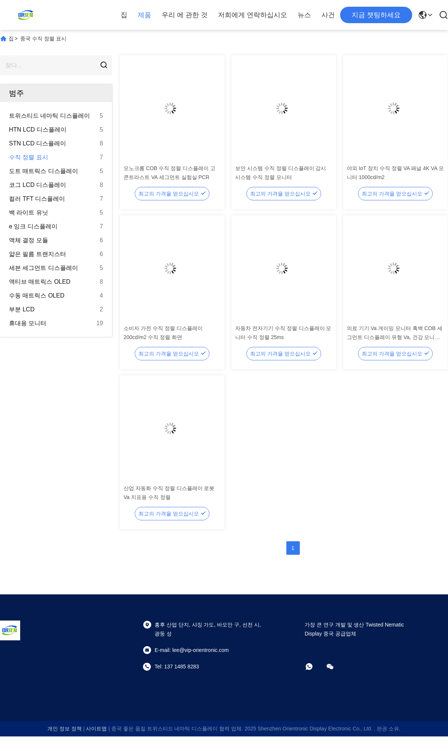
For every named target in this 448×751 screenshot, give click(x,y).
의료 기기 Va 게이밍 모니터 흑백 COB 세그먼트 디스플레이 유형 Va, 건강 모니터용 (394, 337)
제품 (144, 15)
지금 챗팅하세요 (376, 15)
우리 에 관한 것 (185, 15)
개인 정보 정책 (64, 729)
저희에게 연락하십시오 (252, 15)
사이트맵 (96, 729)
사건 (328, 15)
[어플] (314, 666)
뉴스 (304, 15)
